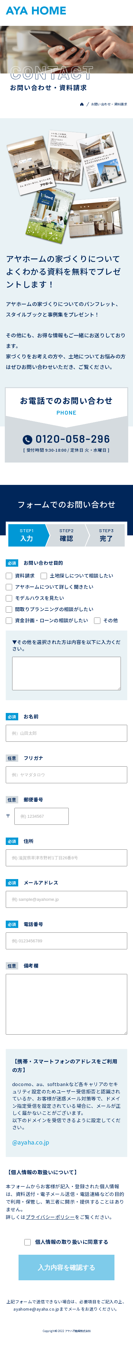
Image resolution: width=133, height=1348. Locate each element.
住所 (20, 841)
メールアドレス (32, 882)
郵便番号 (24, 799)
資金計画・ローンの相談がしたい (47, 620)
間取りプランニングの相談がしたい (49, 609)
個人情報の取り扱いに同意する (66, 1241)
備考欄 (22, 965)
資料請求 (20, 575)
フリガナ (24, 757)
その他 (106, 620)
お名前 (22, 716)
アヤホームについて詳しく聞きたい (49, 586)
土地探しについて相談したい (77, 575)
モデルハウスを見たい (35, 597)
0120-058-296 (66, 438)
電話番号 (24, 924)
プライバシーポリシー (50, 1217)
